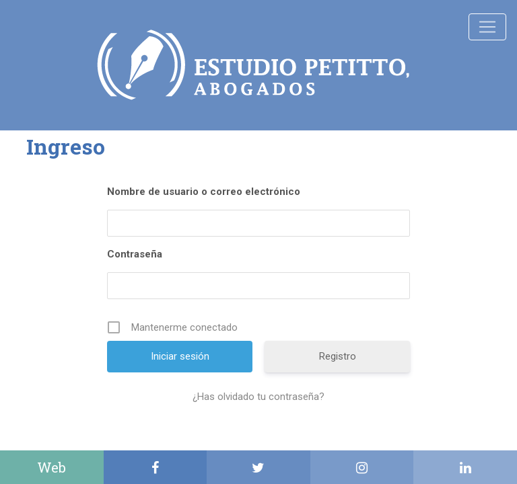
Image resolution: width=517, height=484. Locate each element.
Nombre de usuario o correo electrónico (203, 192)
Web (51, 467)
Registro (337, 356)
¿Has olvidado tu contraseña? (258, 397)
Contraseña (134, 254)
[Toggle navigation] (487, 26)
